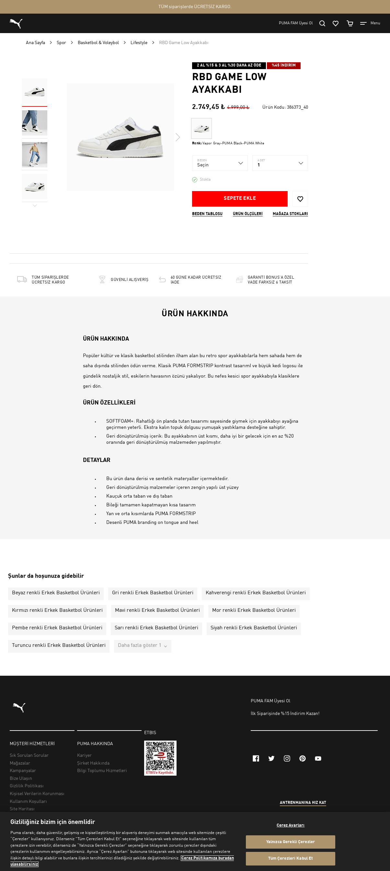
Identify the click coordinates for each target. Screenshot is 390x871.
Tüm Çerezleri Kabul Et (290, 858)
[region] (195, 841)
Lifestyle (139, 43)
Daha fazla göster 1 (139, 645)
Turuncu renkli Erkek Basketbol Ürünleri (59, 645)
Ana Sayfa (35, 43)
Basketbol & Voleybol (98, 43)
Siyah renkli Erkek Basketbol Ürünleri (254, 628)
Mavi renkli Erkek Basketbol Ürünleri (157, 610)
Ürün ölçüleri (248, 214)
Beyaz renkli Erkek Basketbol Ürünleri (56, 593)
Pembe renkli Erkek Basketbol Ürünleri (57, 628)
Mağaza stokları (290, 214)
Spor (61, 43)
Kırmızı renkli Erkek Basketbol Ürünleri (57, 610)
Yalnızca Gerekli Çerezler (290, 842)
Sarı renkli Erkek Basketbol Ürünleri (156, 628)
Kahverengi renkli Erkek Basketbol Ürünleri (256, 593)
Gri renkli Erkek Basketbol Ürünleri (152, 593)
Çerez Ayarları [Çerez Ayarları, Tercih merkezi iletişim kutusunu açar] (291, 825)
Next (177, 137)
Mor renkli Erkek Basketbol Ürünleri (254, 610)
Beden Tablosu (207, 214)
